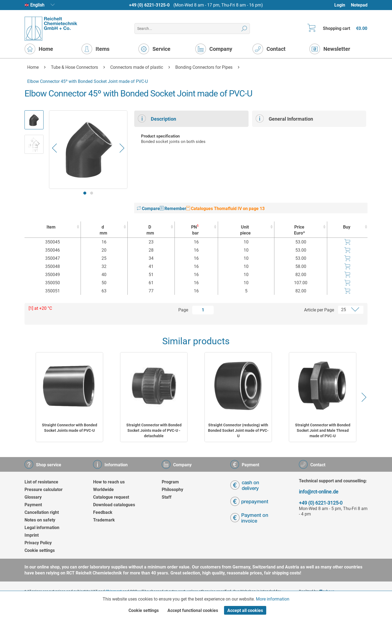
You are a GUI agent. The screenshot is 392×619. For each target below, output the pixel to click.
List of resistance (41, 481)
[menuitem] (342, 5)
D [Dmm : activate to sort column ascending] (149, 230)
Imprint (31, 535)
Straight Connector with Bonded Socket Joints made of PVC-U (69, 428)
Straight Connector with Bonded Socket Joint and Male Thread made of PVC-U (322, 430)
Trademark (104, 520)
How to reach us (109, 481)
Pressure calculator (43, 489)
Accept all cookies (245, 610)
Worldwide (103, 489)
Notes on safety (39, 520)
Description (157, 118)
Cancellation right (41, 512)
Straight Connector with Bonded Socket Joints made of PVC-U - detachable (154, 430)
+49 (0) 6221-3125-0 (149, 5)
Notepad (359, 5)
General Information (284, 118)
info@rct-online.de (318, 492)
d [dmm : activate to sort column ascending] (103, 230)
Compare (148, 208)
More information (272, 599)
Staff (166, 497)
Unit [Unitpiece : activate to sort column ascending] (245, 230)
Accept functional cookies (192, 610)
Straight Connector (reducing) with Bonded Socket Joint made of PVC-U (238, 430)
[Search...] (192, 28)
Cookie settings (39, 550)
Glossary (33, 497)
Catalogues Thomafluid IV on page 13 (225, 208)
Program (170, 481)
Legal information (41, 527)
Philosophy (172, 489)
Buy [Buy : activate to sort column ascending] (346, 227)
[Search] (244, 28)
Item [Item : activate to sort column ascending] (51, 227)
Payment (33, 504)
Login (339, 5)
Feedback (102, 512)
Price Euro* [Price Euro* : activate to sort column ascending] (299, 230)
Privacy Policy (38, 542)
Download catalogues (114, 504)
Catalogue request (111, 497)
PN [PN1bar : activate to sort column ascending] (194, 230)
